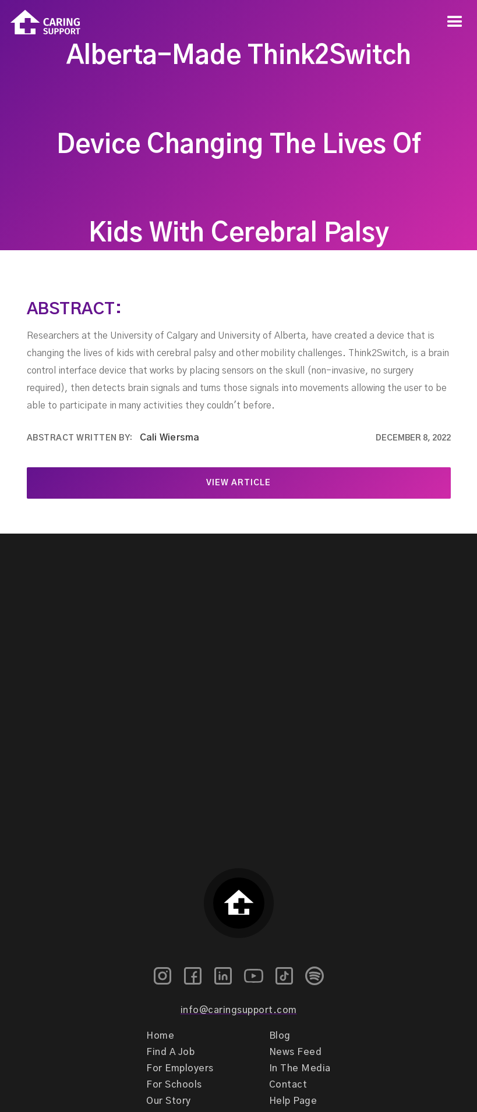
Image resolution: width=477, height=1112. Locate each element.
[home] (40, 22)
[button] (455, 22)
